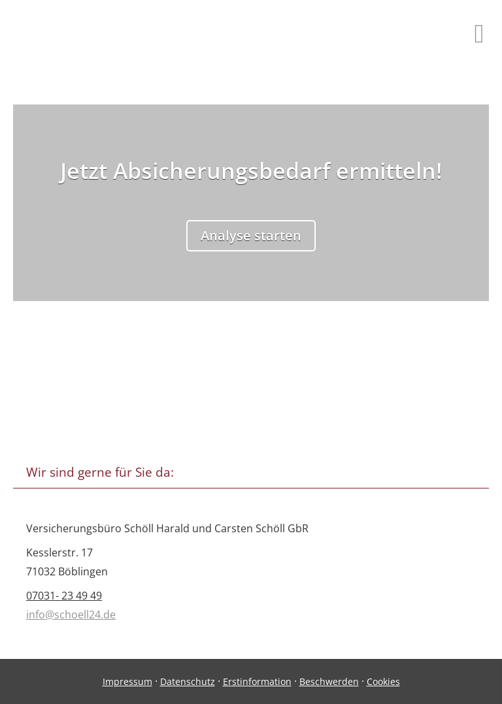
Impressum (127, 681)
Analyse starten (251, 235)
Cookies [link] (383, 681)
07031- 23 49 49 (64, 595)
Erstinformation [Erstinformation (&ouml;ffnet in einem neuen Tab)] (257, 681)
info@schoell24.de (71, 614)
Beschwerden (329, 681)
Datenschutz (187, 681)
